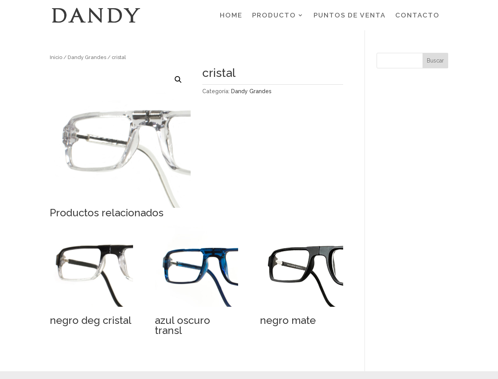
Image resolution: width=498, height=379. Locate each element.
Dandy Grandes (87, 57)
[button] (178, 80)
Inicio (56, 57)
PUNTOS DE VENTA (350, 15)
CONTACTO (417, 15)
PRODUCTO (274, 15)
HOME (231, 15)
